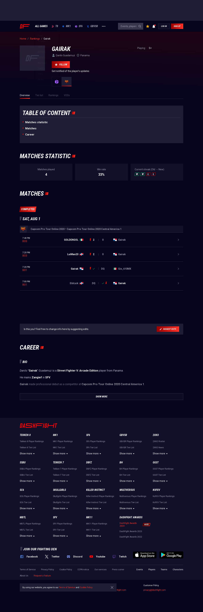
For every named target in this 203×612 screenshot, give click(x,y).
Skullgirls (59, 490)
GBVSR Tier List (127, 447)
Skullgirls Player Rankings (65, 496)
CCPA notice (83, 569)
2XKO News (158, 447)
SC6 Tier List (26, 502)
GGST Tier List (159, 475)
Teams (164, 569)
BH (121, 462)
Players (151, 569)
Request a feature (42, 576)
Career (29, 134)
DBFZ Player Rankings (96, 469)
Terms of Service (28, 569)
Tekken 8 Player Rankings (32, 441)
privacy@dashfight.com (154, 590)
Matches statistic (36, 122)
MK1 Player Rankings (63, 441)
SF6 (79, 26)
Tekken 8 (25, 435)
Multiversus (127, 490)
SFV (55, 517)
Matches (30, 128)
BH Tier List (125, 475)
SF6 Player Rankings (95, 441)
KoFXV (156, 490)
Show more (28, 453)
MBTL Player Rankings (30, 524)
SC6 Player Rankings (29, 496)
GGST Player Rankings (163, 469)
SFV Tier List (59, 530)
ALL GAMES (41, 26)
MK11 (89, 517)
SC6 (22, 490)
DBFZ (89, 462)
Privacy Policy (47, 569)
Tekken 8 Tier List (28, 447)
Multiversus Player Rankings (133, 496)
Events (139, 569)
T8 (55, 26)
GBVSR (92, 26)
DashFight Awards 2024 (128, 524)
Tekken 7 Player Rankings (65, 469)
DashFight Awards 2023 (131, 531)
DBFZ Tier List (92, 475)
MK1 (66, 26)
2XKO (156, 435)
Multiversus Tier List (129, 502)
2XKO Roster (159, 441)
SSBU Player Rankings (30, 469)
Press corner (118, 569)
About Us (24, 576)
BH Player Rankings (129, 469)
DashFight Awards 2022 (131, 537)
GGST (156, 462)
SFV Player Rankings (62, 524)
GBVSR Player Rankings (131, 441)
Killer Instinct (95, 490)
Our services (101, 569)
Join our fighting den (40, 549)
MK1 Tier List (59, 447)
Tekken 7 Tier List (61, 475)
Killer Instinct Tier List (96, 502)
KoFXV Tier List (160, 502)
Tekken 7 (58, 462)
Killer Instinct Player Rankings (100, 496)
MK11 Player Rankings (96, 524)
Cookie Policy (65, 569)
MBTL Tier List (26, 530)
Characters (178, 569)
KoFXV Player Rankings (164, 496)
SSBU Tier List (26, 475)
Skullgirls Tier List (61, 502)
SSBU (23, 462)
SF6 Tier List (92, 447)
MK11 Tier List (92, 530)
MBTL (23, 517)
